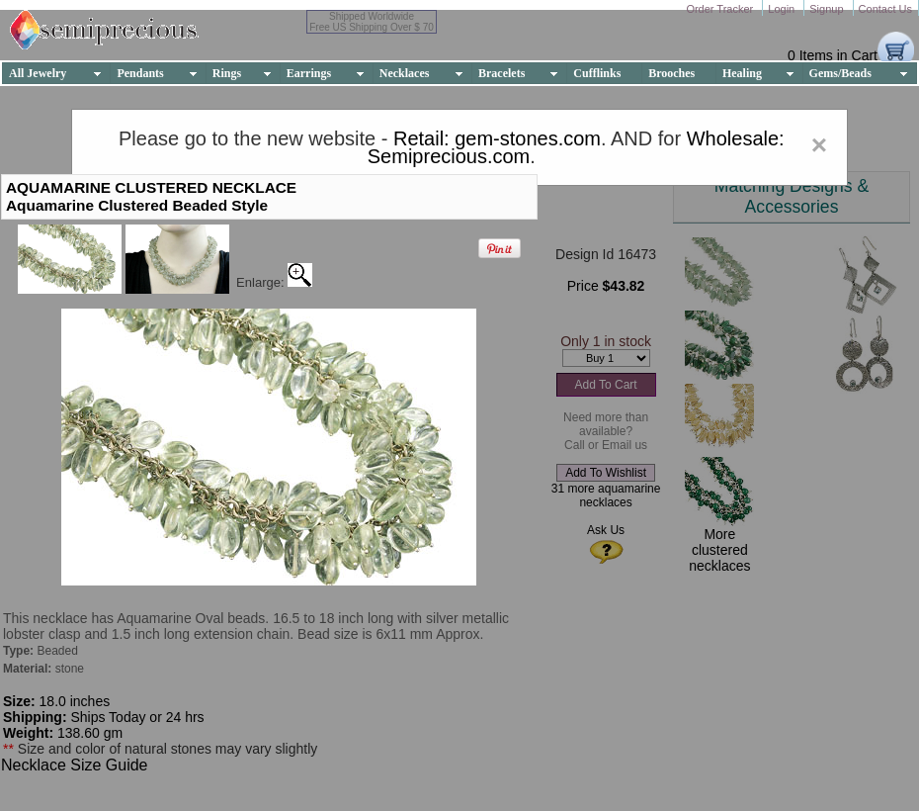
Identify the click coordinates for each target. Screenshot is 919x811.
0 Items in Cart (832, 55)
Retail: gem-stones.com (497, 138)
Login (782, 9)
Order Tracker (721, 9)
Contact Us (885, 9)
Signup (827, 9)
